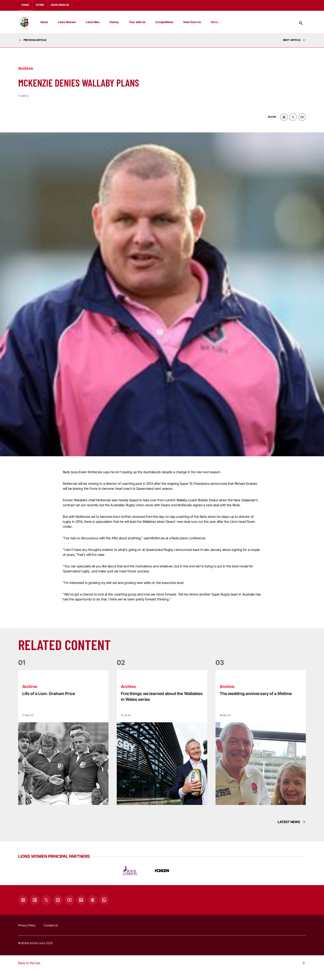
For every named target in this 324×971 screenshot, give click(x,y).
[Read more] (63, 737)
